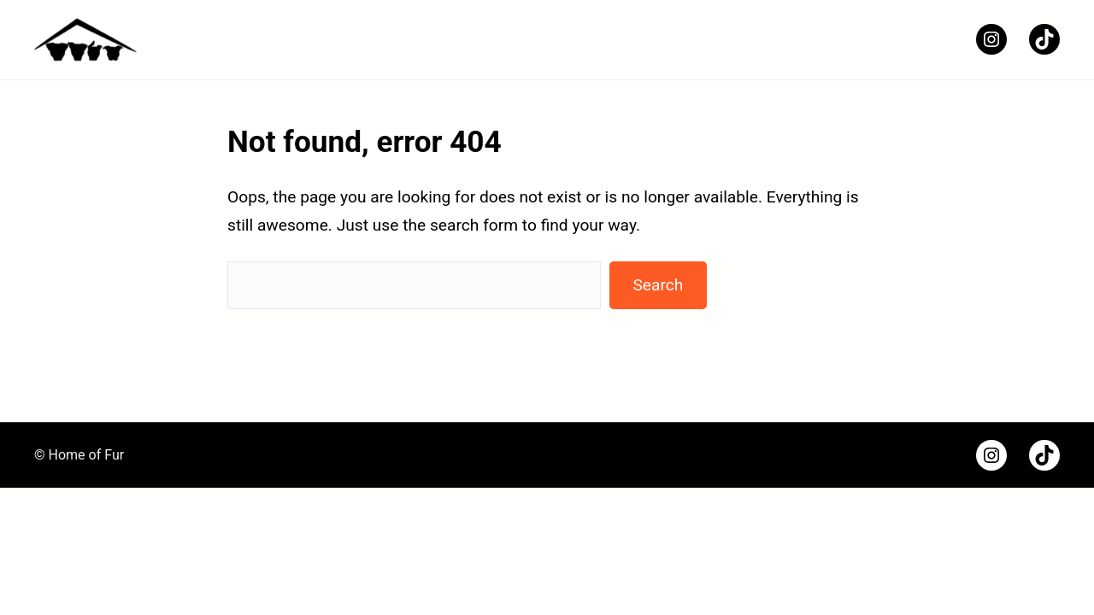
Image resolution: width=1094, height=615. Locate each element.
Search (657, 285)
